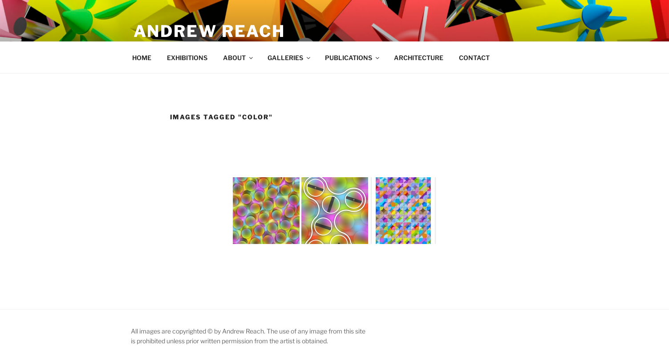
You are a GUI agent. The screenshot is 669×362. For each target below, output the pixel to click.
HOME (141, 57)
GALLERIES (290, 57)
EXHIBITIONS (187, 57)
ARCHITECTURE (418, 57)
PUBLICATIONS (353, 57)
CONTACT (474, 57)
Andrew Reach (210, 31)
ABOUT (238, 57)
